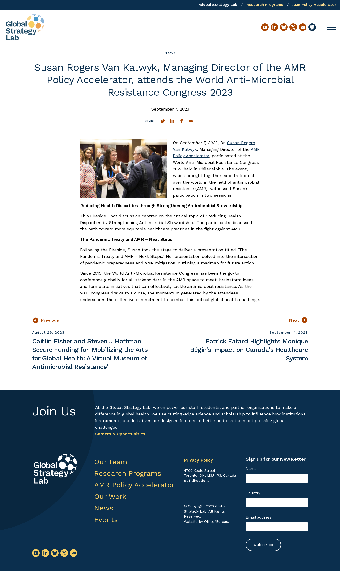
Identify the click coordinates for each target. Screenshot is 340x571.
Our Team (110, 462)
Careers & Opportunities (120, 433)
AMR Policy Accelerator (314, 4)
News (170, 53)
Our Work (110, 496)
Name (251, 468)
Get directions (196, 481)
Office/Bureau (216, 521)
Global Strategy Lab (218, 4)
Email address (259, 517)
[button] (331, 27)
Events (106, 519)
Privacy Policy (198, 460)
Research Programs (264, 4)
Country (253, 493)
